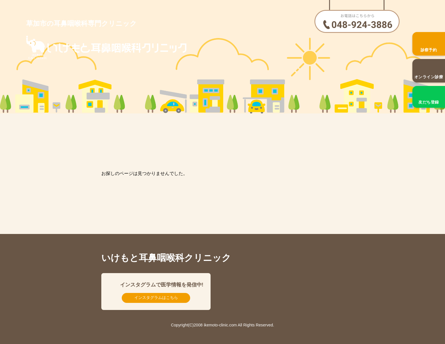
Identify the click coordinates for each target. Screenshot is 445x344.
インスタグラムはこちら (156, 297)
